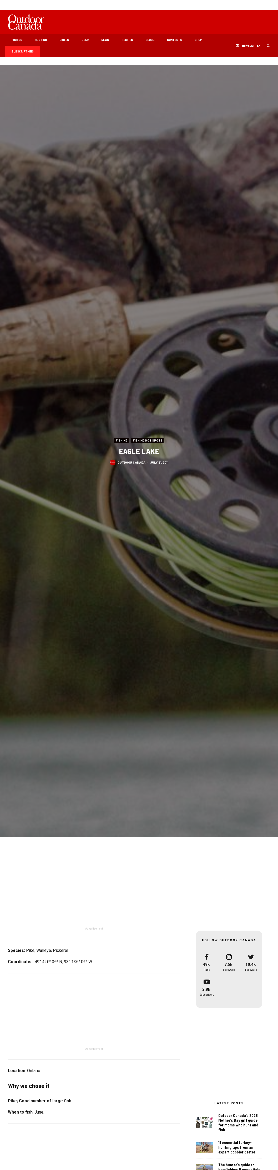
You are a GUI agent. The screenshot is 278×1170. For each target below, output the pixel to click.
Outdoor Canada (131, 462)
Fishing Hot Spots (148, 440)
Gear (85, 39)
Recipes (127, 39)
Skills (64, 39)
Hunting (41, 39)
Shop (198, 39)
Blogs (149, 39)
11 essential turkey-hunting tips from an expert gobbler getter (236, 1147)
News (105, 39)
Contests (174, 39)
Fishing (17, 39)
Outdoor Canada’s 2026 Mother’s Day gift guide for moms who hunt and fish (238, 1122)
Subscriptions (23, 51)
